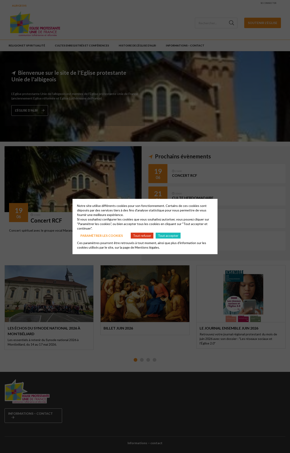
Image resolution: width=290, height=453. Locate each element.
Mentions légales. (147, 247)
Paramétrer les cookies (101, 235)
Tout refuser (142, 235)
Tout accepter (168, 235)
